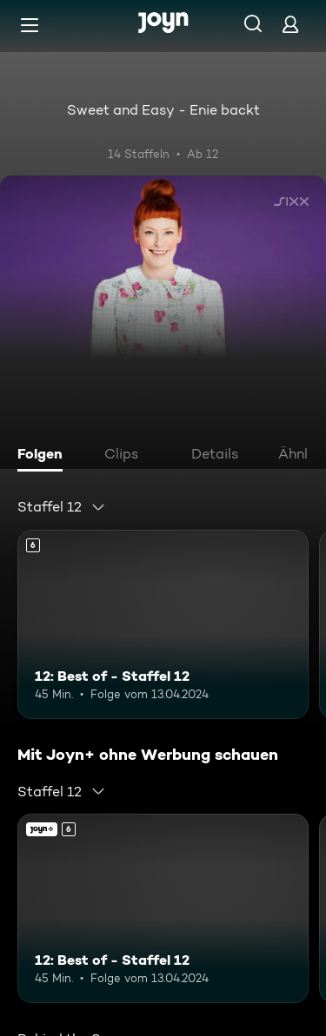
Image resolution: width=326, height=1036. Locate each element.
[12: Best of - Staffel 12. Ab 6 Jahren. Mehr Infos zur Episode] (163, 624)
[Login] (290, 24)
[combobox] (62, 507)
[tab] (44, 456)
